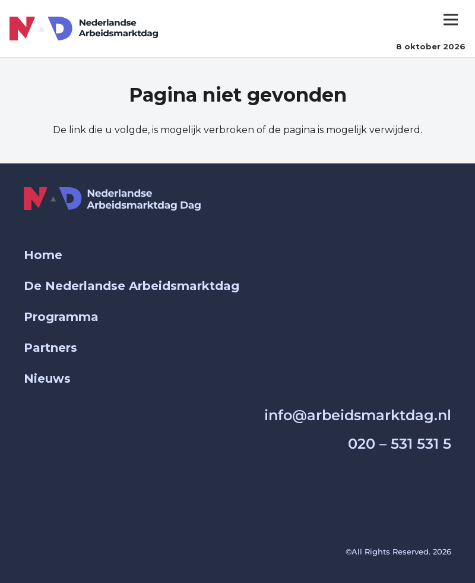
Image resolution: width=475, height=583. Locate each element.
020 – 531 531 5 (399, 443)
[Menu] (451, 19)
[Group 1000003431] (84, 28)
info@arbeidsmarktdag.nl (357, 415)
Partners (50, 348)
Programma (61, 317)
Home (43, 255)
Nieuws (47, 378)
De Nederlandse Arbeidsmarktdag (131, 286)
